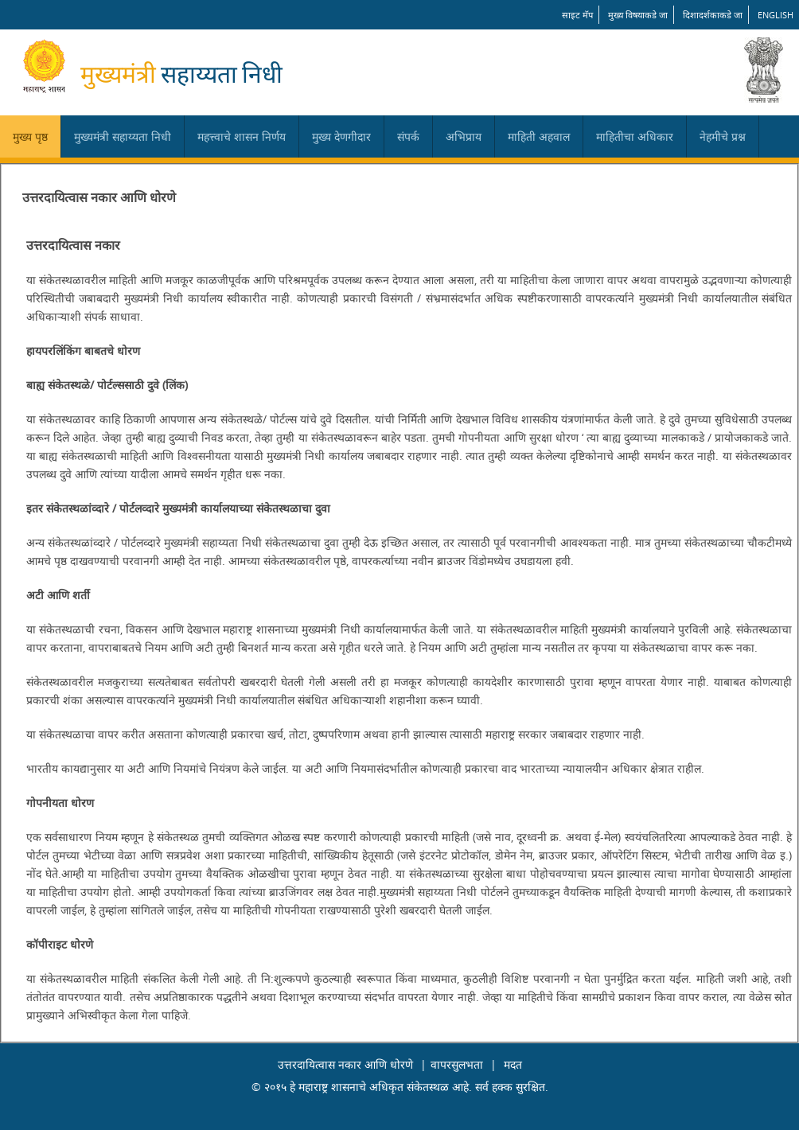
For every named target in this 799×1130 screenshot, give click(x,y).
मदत (513, 1064)
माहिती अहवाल (539, 136)
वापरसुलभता (457, 1064)
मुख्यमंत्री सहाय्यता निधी (122, 136)
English (775, 15)
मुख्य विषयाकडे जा (638, 15)
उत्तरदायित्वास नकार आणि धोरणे (345, 1064)
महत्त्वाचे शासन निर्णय (241, 136)
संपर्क (408, 136)
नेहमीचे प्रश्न (723, 136)
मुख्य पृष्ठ (30, 136)
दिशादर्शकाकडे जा (712, 15)
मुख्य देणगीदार (341, 136)
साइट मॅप (577, 15)
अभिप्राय (463, 136)
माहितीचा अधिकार (634, 136)
